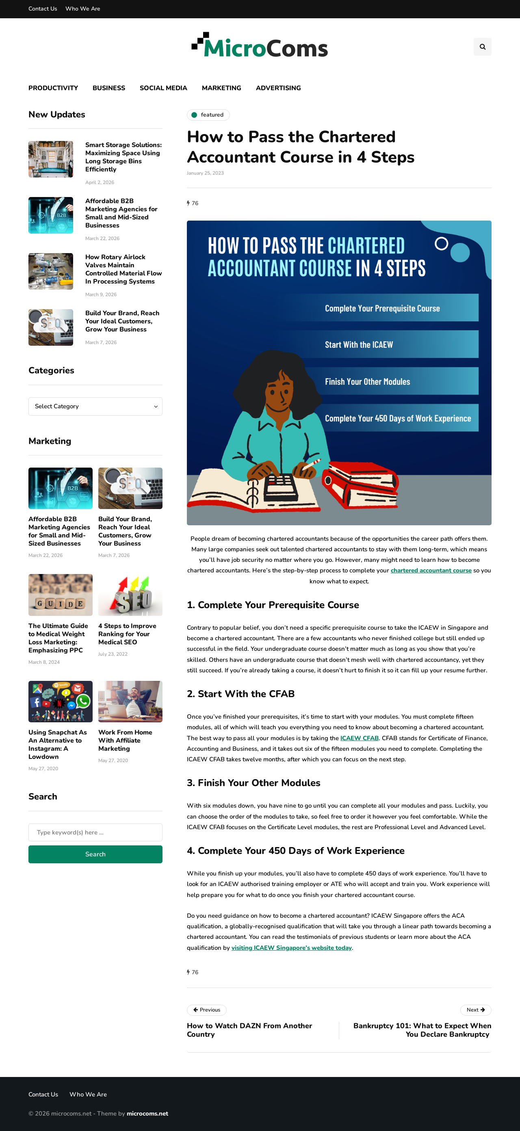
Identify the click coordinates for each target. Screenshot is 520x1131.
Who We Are (82, 9)
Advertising (278, 88)
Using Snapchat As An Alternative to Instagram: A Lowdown (57, 744)
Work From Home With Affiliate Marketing (125, 740)
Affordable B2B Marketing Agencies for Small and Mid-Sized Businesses (121, 213)
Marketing (221, 88)
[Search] (95, 832)
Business (109, 88)
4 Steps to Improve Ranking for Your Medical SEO (127, 634)
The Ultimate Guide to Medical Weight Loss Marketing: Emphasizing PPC (58, 638)
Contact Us (42, 9)
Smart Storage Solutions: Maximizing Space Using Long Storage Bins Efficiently (123, 157)
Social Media (163, 88)
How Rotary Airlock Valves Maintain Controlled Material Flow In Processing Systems (123, 269)
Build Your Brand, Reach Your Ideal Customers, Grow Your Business (122, 321)
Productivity (53, 88)
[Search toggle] (483, 47)
